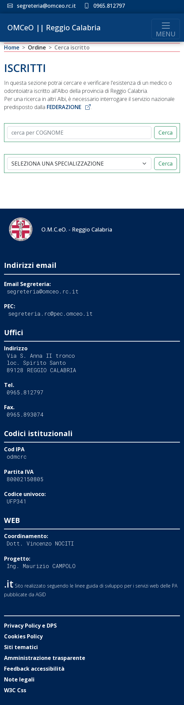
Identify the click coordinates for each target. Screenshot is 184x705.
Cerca (165, 132)
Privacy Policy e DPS (30, 625)
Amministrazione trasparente (44, 658)
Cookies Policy (23, 636)
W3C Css (15, 690)
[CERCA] (79, 132)
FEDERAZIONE (69, 107)
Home (11, 47)
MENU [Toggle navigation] (166, 29)
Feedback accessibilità (34, 668)
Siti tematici (21, 647)
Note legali (19, 679)
